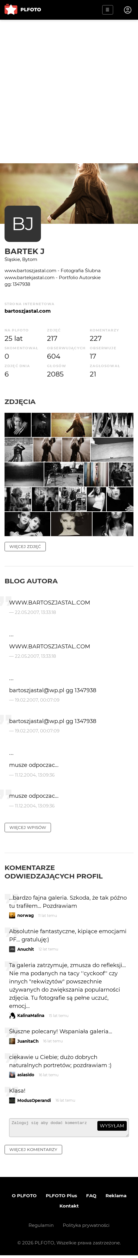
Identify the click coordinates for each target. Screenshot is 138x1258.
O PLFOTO (24, 1198)
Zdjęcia (20, 401)
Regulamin (41, 1228)
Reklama (116, 1198)
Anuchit (25, 949)
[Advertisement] (69, 91)
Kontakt (69, 1208)
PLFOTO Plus (61, 1198)
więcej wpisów (27, 827)
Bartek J (25, 251)
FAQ (91, 1198)
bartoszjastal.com (28, 311)
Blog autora (31, 581)
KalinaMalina (30, 1015)
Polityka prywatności (86, 1228)
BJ (23, 224)
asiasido (25, 1074)
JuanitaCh (28, 1041)
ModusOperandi (34, 1100)
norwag (25, 915)
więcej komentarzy (33, 1152)
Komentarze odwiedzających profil (54, 871)
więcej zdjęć (25, 546)
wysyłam (112, 1126)
